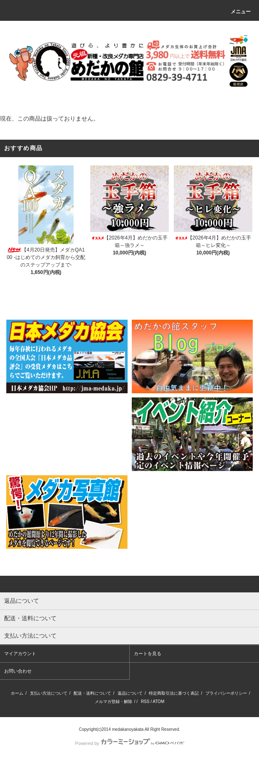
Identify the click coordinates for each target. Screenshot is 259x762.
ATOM (158, 701)
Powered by (129, 743)
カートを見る (147, 653)
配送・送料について (92, 693)
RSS (145, 701)
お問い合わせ (18, 670)
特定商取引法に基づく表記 (174, 693)
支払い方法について (48, 693)
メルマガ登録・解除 (113, 701)
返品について (130, 693)
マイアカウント (20, 653)
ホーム (17, 693)
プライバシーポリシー (226, 693)
